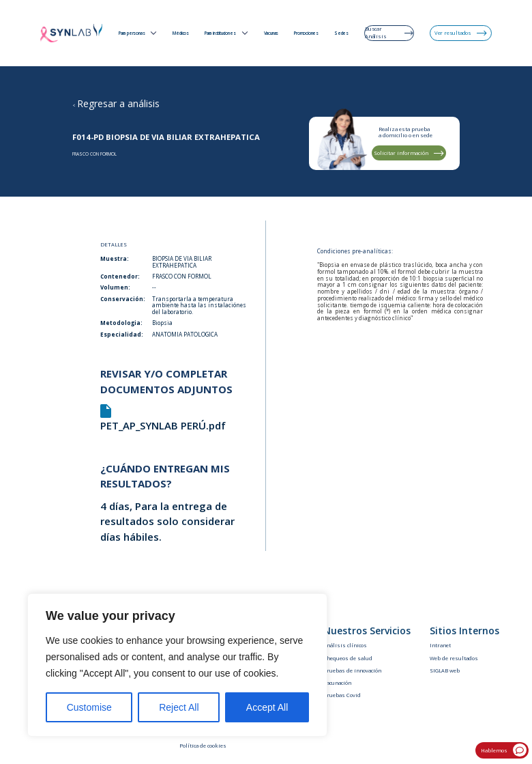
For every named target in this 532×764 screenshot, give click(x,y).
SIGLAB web (445, 670)
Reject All (178, 707)
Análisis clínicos (345, 645)
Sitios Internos (464, 630)
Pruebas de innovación (352, 670)
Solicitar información (409, 153)
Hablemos (504, 750)
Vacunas (271, 33)
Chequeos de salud (347, 658)
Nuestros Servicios (367, 630)
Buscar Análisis (389, 32)
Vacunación (337, 682)
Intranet (440, 645)
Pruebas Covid (342, 695)
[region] (177, 665)
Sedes (341, 33)
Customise (89, 707)
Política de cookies (202, 745)
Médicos (181, 33)
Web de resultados (454, 658)
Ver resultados (460, 32)
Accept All (267, 707)
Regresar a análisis (118, 103)
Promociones (306, 33)
